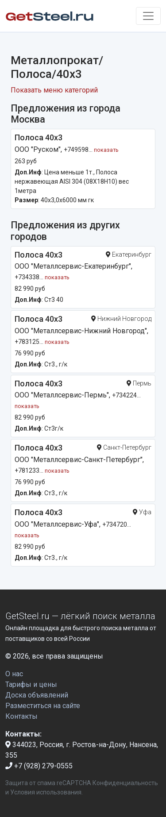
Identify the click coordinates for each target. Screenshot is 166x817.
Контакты (21, 716)
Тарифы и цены (31, 684)
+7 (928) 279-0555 (39, 766)
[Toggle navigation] (148, 16)
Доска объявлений (36, 695)
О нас (14, 674)
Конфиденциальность (125, 782)
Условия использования (45, 792)
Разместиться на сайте (42, 705)
